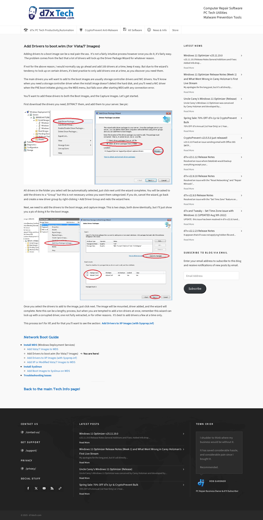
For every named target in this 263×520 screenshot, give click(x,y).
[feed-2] (52, 488)
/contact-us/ (33, 432)
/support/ (31, 450)
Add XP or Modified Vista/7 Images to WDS (51, 362)
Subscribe (195, 289)
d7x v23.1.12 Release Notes (199, 157)
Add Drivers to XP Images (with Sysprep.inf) (128, 323)
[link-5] (60, 488)
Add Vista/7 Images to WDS (42, 349)
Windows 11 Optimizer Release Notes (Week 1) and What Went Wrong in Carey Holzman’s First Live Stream (211, 79)
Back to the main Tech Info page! (52, 389)
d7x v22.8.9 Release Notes (198, 195)
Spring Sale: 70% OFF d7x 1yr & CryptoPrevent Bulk (108, 485)
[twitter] (36, 488)
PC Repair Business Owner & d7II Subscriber (217, 491)
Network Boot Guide (41, 337)
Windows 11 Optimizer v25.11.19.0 (203, 55)
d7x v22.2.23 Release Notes (199, 231)
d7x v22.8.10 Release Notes (199, 176)
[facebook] (28, 488)
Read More (189, 67)
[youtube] (44, 488)
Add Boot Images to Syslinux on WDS (48, 371)
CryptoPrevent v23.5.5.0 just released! (205, 138)
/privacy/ (31, 468)
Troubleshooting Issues (37, 375)
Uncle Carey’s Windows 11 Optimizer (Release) (210, 99)
